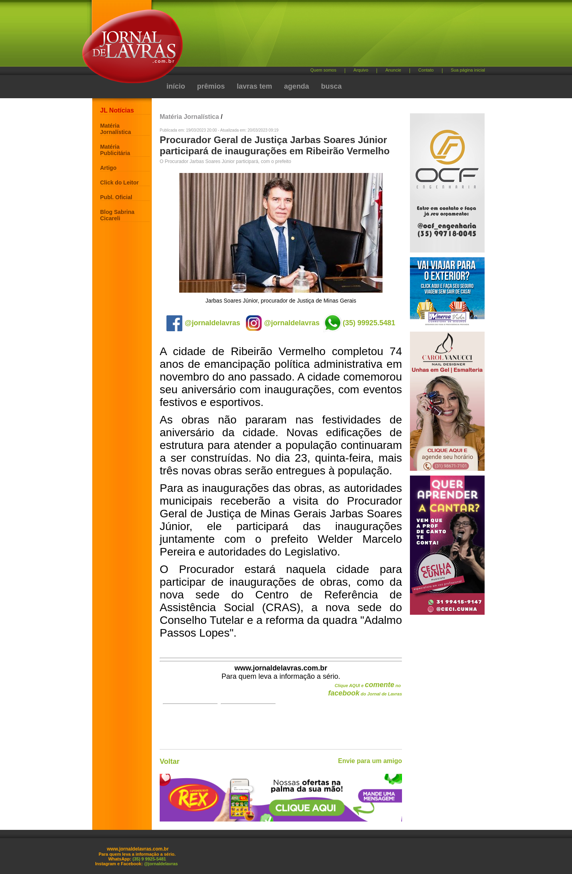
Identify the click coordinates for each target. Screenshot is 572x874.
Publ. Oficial (116, 197)
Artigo (108, 168)
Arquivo (361, 70)
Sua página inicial (468, 70)
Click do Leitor (119, 182)
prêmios (211, 86)
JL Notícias (117, 110)
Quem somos (323, 70)
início (175, 86)
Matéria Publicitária (115, 150)
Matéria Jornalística (115, 128)
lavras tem (254, 86)
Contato (426, 70)
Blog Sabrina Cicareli (117, 215)
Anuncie (393, 70)
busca (331, 86)
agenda (296, 86)
